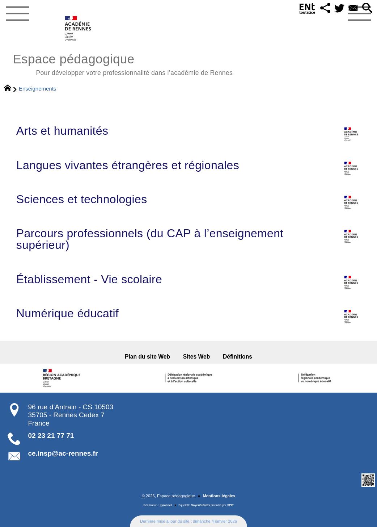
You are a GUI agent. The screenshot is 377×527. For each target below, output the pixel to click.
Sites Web (196, 357)
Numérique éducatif (188, 313)
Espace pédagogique (123, 63)
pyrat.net (166, 505)
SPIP (230, 505)
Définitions (237, 357)
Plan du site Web (147, 357)
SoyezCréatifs (200, 505)
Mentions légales (219, 496)
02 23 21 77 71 (51, 435)
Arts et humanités (188, 131)
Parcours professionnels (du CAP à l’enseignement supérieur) (188, 239)
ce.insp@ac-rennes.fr (63, 453)
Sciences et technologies (188, 199)
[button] (325, 8)
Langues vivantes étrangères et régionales (188, 165)
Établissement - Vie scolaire (188, 279)
